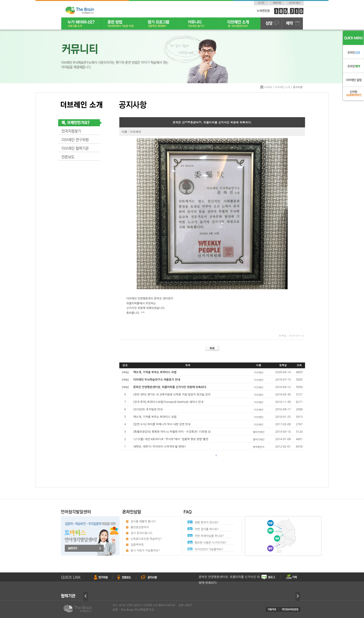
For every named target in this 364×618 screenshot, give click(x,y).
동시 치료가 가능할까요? (145, 550)
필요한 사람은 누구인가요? (211, 542)
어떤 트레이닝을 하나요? (209, 536)
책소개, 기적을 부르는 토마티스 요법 (154, 416)
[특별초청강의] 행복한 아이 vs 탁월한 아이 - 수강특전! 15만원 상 (172, 431)
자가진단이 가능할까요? (209, 549)
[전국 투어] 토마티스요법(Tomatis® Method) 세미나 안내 (168, 402)
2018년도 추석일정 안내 (147, 409)
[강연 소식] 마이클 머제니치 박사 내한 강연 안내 (162, 424)
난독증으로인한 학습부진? (146, 539)
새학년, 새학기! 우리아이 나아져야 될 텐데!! (159, 446)
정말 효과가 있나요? (207, 522)
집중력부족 (137, 544)
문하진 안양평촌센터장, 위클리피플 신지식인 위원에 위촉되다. (229, 579)
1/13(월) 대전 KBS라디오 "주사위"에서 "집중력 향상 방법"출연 (170, 439)
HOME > (269, 87)
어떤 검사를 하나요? (207, 529)
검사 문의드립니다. (142, 533)
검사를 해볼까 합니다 (143, 521)
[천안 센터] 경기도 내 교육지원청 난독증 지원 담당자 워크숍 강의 (171, 394)
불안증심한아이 (140, 527)
